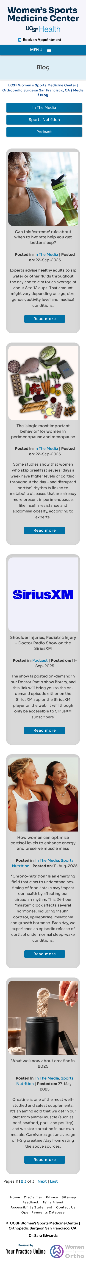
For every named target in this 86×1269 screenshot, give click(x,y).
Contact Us (65, 1207)
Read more (44, 318)
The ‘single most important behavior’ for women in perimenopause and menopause (43, 431)
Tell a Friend (53, 1202)
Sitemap (69, 1197)
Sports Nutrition (44, 119)
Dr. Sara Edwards (43, 1235)
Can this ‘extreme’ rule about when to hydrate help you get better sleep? (43, 237)
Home (15, 1197)
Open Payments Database (43, 1212)
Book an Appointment (42, 39)
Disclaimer (33, 1197)
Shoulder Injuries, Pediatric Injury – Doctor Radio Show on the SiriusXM (43, 643)
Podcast (44, 131)
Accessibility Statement (32, 1207)
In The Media (44, 107)
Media (78, 90)
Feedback (31, 1202)
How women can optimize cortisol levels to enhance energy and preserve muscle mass (43, 843)
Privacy (52, 1197)
